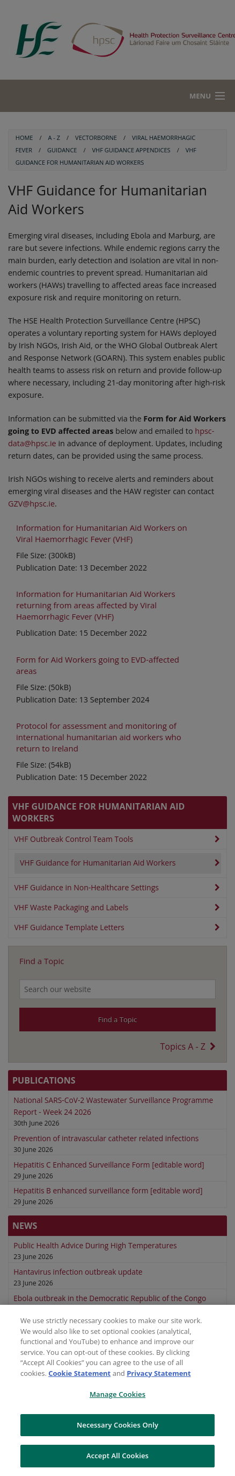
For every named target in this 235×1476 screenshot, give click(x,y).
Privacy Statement (158, 1373)
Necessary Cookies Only (117, 1425)
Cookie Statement (79, 1373)
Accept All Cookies (117, 1455)
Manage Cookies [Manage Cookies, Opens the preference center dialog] (117, 1394)
